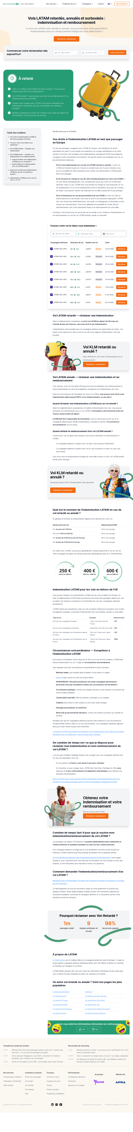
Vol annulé (29, 1081)
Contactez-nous (53, 1077)
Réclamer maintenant (66, 39)
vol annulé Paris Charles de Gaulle (97, 1009)
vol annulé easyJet (59, 996)
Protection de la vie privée (92, 1105)
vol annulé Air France (60, 1000)
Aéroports (88, 992)
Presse (49, 1085)
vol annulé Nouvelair (60, 1005)
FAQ (26, 1094)
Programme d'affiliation (55, 1094)
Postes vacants (53, 1090)
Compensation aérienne (12, 1077)
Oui (82, 1029)
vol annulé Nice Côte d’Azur (95, 1000)
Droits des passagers (33, 1077)
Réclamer (121, 249)
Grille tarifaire (8, 1085)
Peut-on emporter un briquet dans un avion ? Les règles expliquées (102, 1056)
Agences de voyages (76, 1085)
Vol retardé (29, 1085)
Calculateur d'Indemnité (12, 1081)
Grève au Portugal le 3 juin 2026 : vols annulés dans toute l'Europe (37, 1062)
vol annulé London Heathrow (95, 1013)
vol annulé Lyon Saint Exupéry (96, 996)
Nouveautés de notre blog (78, 1046)
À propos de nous (53, 1081)
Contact (101, 4)
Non (95, 1029)
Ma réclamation (122, 4)
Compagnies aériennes (61, 992)
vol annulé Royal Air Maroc (62, 1009)
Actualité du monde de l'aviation (16, 1046)
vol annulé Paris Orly (92, 1005)
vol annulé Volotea (59, 1013)
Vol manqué (29, 1090)
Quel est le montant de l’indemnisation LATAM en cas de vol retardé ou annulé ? (23, 172)
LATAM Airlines (59, 960)
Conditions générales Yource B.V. (116, 1105)
